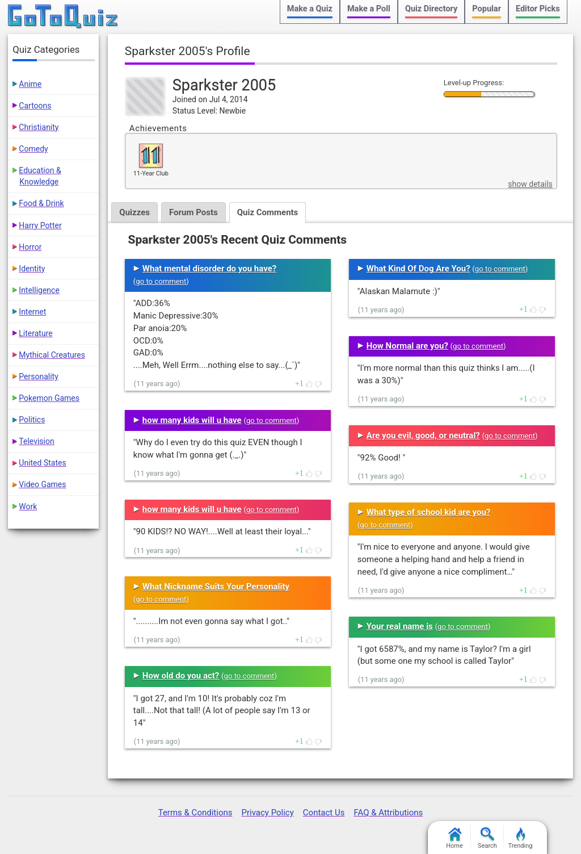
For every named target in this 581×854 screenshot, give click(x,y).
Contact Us (324, 812)
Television (36, 441)
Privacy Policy (267, 812)
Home (454, 838)
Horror (30, 247)
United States (42, 462)
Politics (32, 419)
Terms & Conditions (195, 812)
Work (28, 506)
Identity (32, 268)
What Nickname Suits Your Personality (215, 586)
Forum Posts (193, 212)
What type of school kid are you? (429, 512)
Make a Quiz (309, 9)
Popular (486, 9)
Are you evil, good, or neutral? (423, 435)
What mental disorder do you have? (209, 268)
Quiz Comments (267, 212)
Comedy (33, 148)
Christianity (38, 127)
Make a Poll (368, 9)
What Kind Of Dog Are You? (418, 268)
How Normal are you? (407, 346)
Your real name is (400, 626)
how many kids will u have (192, 420)
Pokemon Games (49, 398)
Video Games (42, 484)
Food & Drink (41, 203)
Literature (35, 333)
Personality (38, 376)
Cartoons (35, 105)
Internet (32, 311)
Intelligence (39, 290)
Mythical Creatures (52, 354)
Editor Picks (538, 9)
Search (487, 838)
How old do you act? (180, 676)
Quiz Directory (431, 9)
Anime (30, 84)
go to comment (161, 281)
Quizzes (134, 212)
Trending (520, 838)
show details (530, 184)
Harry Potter (40, 225)
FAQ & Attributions (388, 812)
